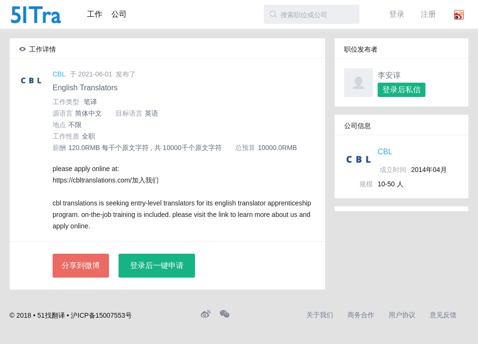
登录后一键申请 (157, 265)
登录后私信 (401, 90)
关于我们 (319, 315)
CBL (59, 74)
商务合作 (361, 315)
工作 (94, 14)
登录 (396, 14)
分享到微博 (81, 265)
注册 (428, 14)
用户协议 (402, 315)
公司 (119, 14)
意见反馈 (443, 315)
